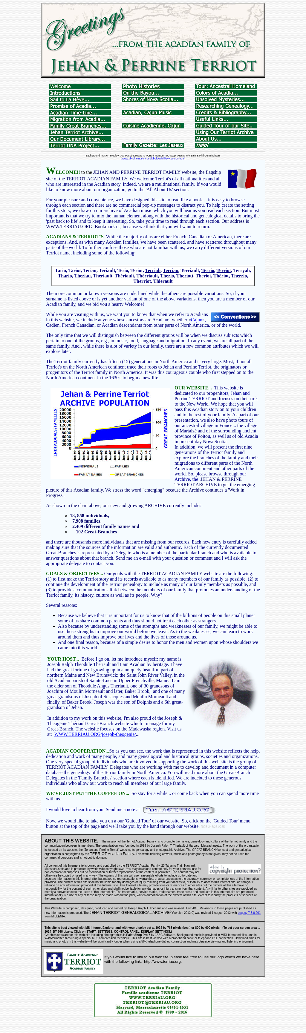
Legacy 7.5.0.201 (249, 912)
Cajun (196, 319)
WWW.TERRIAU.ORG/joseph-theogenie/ (95, 734)
